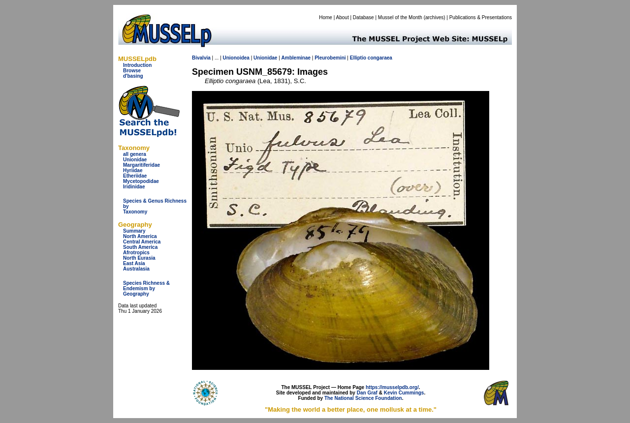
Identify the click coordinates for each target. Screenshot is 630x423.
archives (434, 17)
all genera (134, 154)
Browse (132, 70)
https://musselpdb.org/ (392, 387)
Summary (134, 231)
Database (363, 17)
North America (140, 236)
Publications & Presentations (480, 17)
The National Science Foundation (363, 398)
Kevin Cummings (404, 392)
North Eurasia (139, 258)
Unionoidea (235, 57)
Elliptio (358, 57)
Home (325, 17)
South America (140, 247)
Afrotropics (136, 252)
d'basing (133, 76)
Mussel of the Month (400, 17)
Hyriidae (132, 170)
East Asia (134, 263)
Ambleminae (296, 57)
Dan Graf (367, 392)
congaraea (380, 57)
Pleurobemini (330, 57)
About (342, 17)
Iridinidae (134, 186)
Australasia (136, 269)
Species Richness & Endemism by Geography (146, 288)
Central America (141, 241)
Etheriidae (135, 176)
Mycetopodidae (141, 181)
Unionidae (135, 159)
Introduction (137, 65)
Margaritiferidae (141, 165)
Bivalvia (201, 57)
